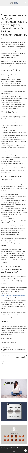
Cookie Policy (8, 449)
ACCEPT (14, 451)
